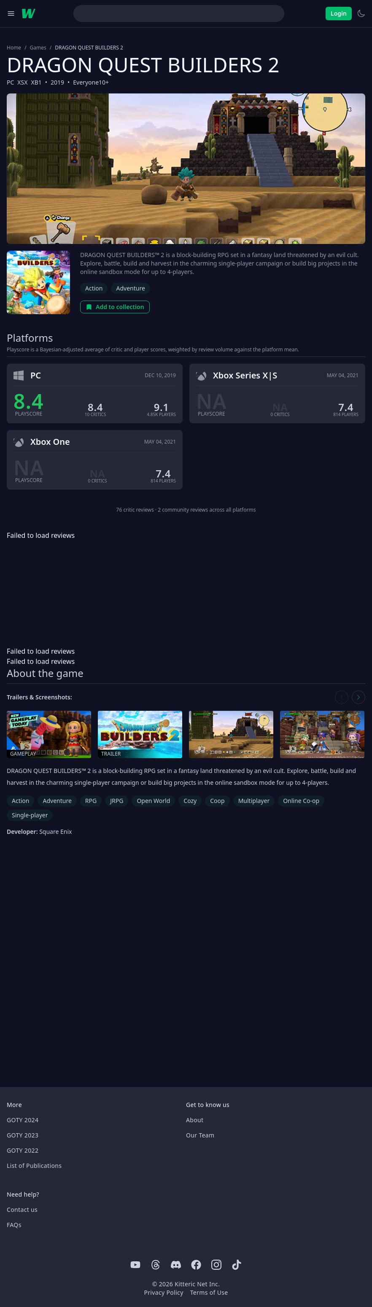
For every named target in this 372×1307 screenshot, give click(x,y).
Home (14, 47)
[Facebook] (196, 1265)
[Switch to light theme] (361, 13)
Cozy (190, 801)
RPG (91, 801)
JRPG (116, 801)
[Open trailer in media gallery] (140, 735)
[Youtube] (135, 1265)
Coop (217, 801)
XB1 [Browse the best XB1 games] (36, 82)
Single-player (30, 815)
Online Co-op (301, 801)
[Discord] (176, 1265)
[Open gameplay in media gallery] (49, 735)
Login (339, 13)
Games (38, 47)
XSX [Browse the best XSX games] (22, 82)
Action (93, 288)
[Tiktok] (237, 1265)
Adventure (130, 288)
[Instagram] (216, 1265)
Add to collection (115, 307)
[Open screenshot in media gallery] (231, 735)
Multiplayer (254, 801)
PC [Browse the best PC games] (10, 82)
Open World (153, 801)
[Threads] (156, 1265)
